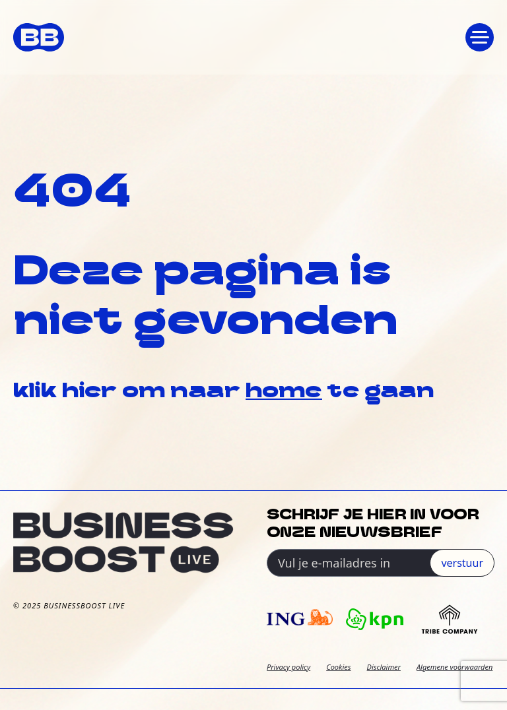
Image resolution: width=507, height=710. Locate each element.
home (284, 391)
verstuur (462, 563)
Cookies (338, 667)
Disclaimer (384, 667)
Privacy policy (288, 667)
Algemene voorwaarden (454, 667)
